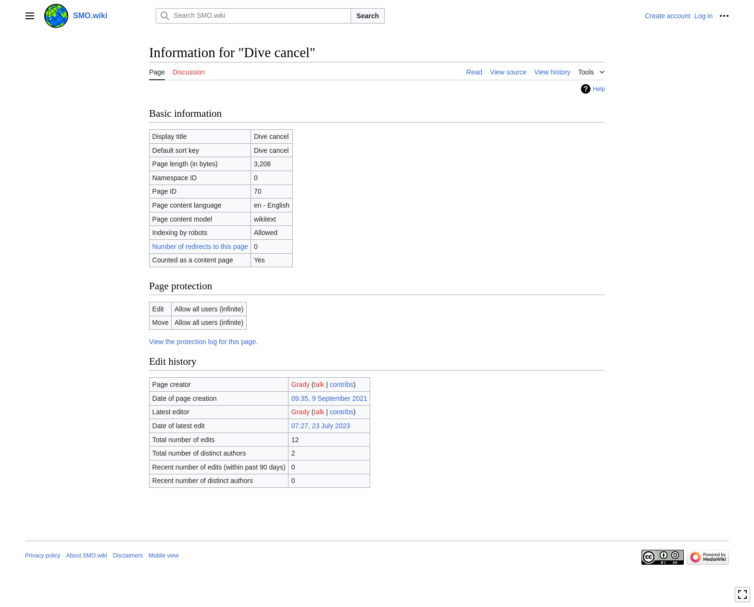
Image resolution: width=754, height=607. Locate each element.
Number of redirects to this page (200, 246)
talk (319, 384)
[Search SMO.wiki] (253, 16)
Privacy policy (42, 555)
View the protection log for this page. (203, 342)
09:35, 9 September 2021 (329, 398)
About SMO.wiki (86, 555)
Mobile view (164, 555)
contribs (341, 384)
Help (599, 89)
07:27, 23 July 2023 (320, 426)
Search (367, 16)
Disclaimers (128, 555)
